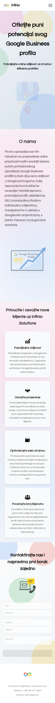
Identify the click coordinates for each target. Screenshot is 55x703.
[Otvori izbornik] (50, 5)
